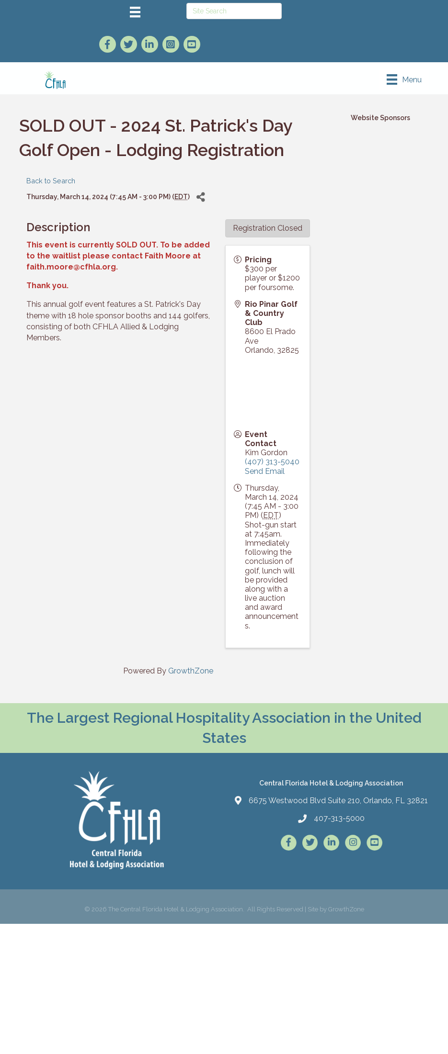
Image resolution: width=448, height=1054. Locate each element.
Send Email (265, 471)
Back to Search (50, 181)
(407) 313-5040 (272, 461)
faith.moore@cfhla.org (71, 266)
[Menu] (135, 12)
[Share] (200, 197)
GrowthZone (190, 670)
